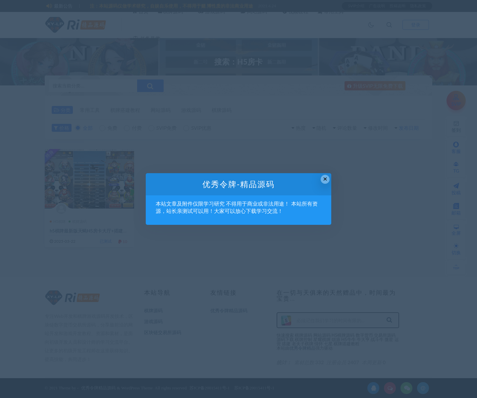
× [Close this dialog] (325, 179)
